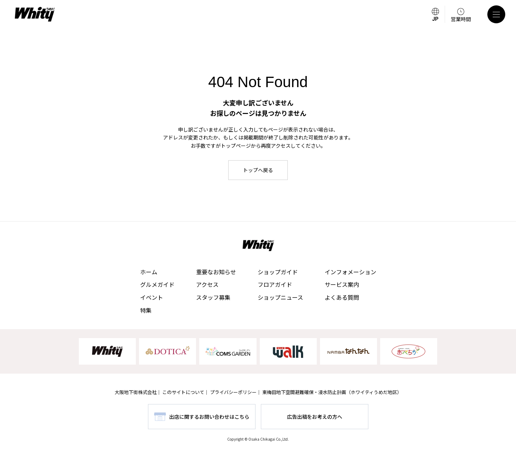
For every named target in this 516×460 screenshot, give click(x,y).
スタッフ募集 (213, 297)
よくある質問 (342, 297)
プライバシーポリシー (233, 392)
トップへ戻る (258, 170)
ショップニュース (280, 297)
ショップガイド (278, 271)
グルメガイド (157, 284)
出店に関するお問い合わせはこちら (209, 416)
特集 (146, 310)
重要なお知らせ (216, 271)
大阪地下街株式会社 (136, 392)
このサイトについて (183, 392)
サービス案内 (342, 284)
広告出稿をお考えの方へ (314, 416)
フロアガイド (275, 284)
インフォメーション (350, 271)
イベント (151, 297)
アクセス (207, 284)
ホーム (148, 271)
